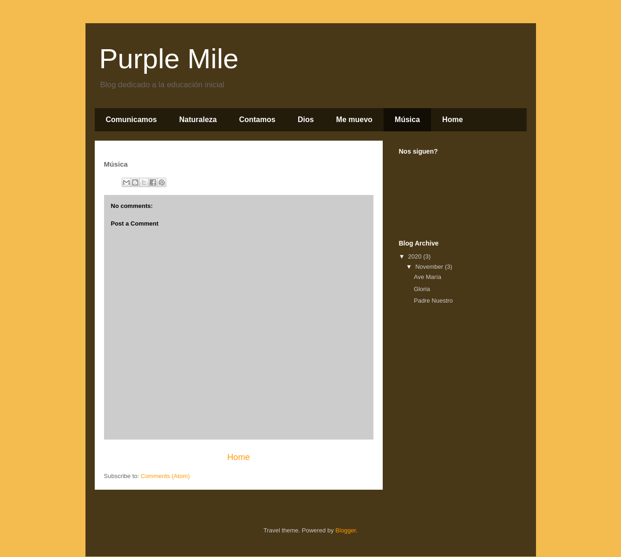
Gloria (422, 288)
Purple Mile (169, 58)
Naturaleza (198, 119)
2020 (416, 256)
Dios (306, 119)
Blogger (345, 530)
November (430, 266)
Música (407, 119)
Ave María (427, 276)
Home (452, 119)
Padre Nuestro (433, 300)
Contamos (257, 119)
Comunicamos (131, 119)
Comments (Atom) (165, 476)
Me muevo (354, 119)
